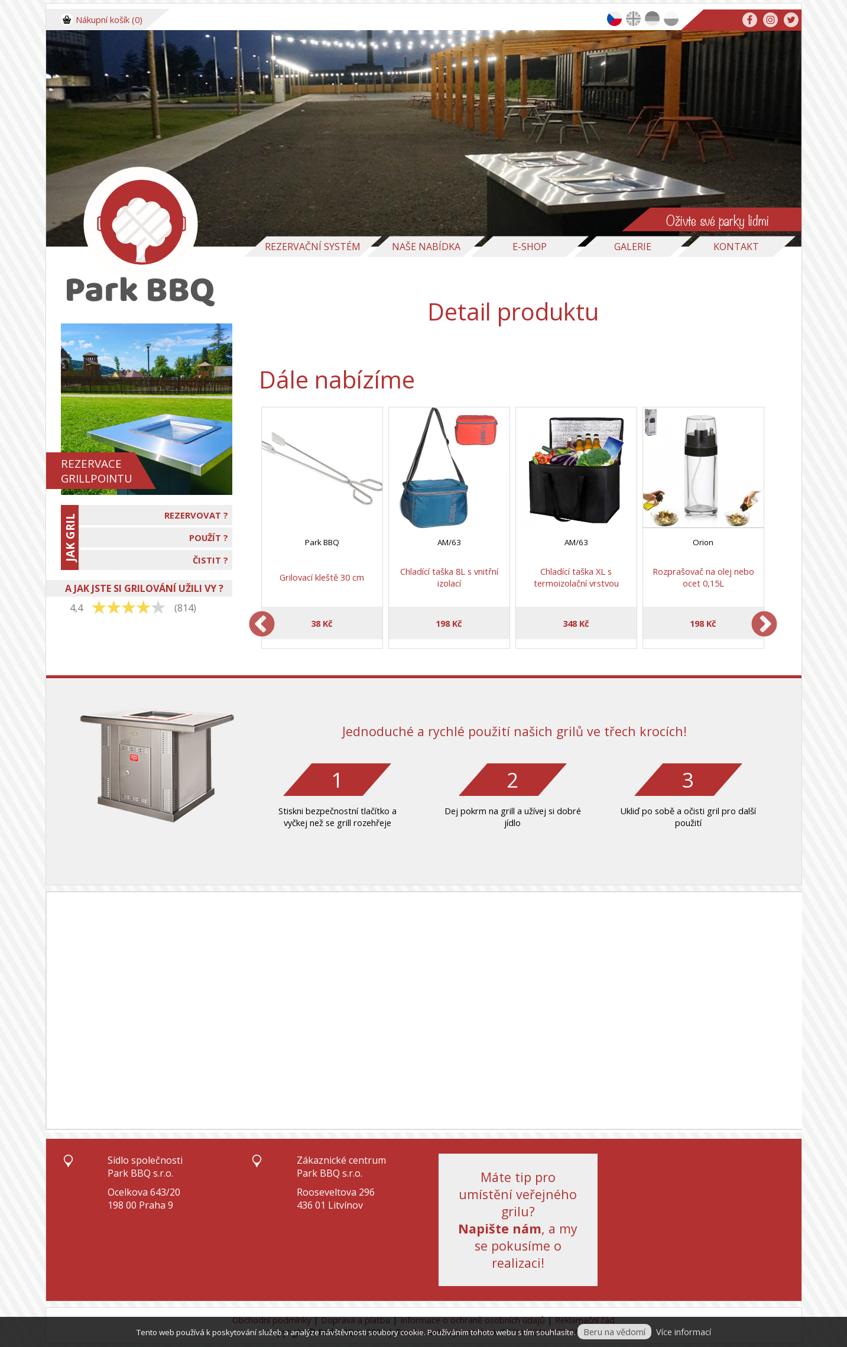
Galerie (632, 246)
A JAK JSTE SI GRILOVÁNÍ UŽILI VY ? (144, 588)
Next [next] (764, 625)
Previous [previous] (262, 625)
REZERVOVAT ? (196, 515)
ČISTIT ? (210, 560)
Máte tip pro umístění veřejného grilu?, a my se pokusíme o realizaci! (517, 1219)
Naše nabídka (426, 246)
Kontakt (736, 246)
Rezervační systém (313, 246)
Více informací (683, 1332)
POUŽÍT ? (208, 537)
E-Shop (529, 246)
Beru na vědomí (614, 1332)
